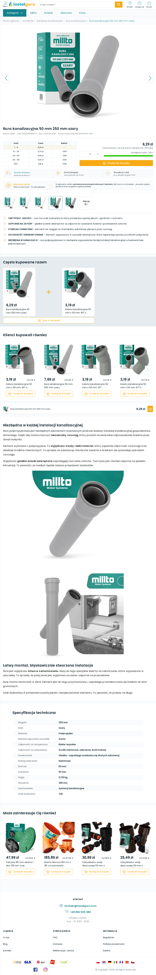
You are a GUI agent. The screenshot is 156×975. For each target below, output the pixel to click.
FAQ (55, 937)
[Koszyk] (149, 4)
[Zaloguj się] (139, 4)
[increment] (83, 154)
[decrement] (98, 154)
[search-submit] (118, 5)
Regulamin (108, 937)
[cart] (48, 320)
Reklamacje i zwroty (63, 950)
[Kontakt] (130, 4)
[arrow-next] (148, 370)
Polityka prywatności (114, 944)
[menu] (6, 4)
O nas (6, 937)
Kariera (106, 950)
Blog (5, 944)
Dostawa (57, 944)
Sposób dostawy (22, 172)
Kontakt (7, 950)
